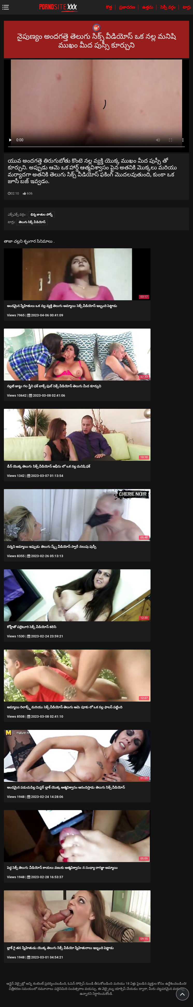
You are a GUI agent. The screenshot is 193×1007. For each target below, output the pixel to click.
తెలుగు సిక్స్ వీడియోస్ (32, 222)
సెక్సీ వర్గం (168, 7)
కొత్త (109, 7)
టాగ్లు (187, 7)
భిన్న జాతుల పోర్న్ (41, 214)
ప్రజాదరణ (127, 7)
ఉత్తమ (148, 7)
